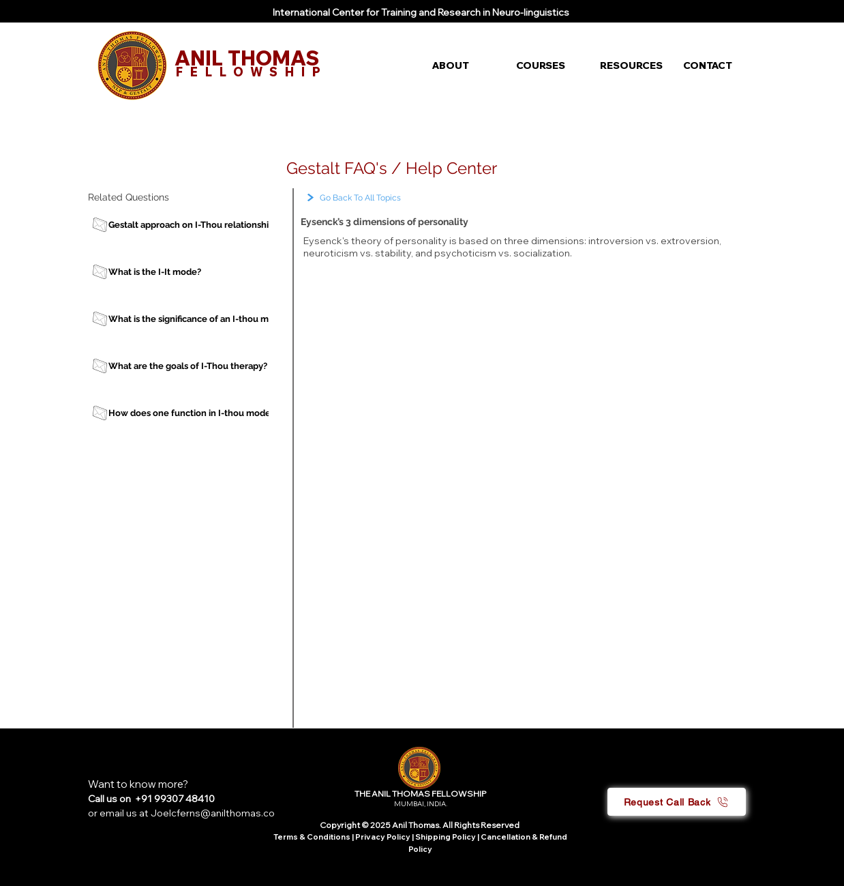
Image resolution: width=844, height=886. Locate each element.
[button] (464, 65)
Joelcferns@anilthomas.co (213, 813)
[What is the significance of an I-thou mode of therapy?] (221, 319)
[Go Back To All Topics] (388, 198)
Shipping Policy (445, 837)
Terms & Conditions (311, 837)
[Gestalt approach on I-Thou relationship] (192, 225)
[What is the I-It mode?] (192, 272)
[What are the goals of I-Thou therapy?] (192, 366)
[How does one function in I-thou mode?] (192, 413)
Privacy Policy (383, 837)
